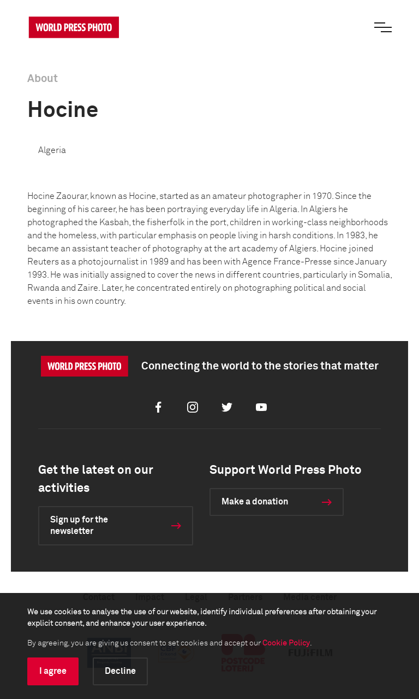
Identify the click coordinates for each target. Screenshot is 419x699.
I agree (53, 671)
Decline (120, 671)
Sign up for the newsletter (79, 525)
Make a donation (255, 501)
